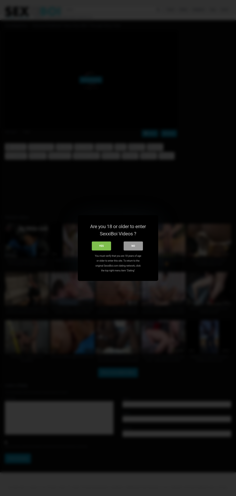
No (133, 245)
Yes (101, 245)
